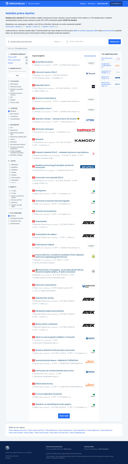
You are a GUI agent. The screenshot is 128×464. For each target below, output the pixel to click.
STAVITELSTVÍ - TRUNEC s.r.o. (106, 72)
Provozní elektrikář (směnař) (48, 394)
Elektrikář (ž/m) (42, 85)
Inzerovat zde (102, 4)
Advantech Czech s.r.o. (105, 77)
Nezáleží (12, 111)
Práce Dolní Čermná (41, 433)
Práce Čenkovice (106, 430)
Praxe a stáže (13, 102)
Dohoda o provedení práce (15, 90)
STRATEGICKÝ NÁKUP (44, 245)
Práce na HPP (12, 57)
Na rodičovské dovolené (16, 145)
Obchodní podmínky (12, 456)
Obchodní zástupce (44, 129)
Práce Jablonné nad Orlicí (18, 430)
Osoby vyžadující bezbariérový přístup (15, 151)
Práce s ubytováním (14, 60)
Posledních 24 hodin (15, 218)
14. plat (12, 193)
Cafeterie (13, 202)
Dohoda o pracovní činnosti (15, 94)
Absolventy (13, 130)
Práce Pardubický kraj (77, 433)
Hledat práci (114, 42)
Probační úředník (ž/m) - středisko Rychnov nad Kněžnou (62, 152)
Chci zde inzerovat (90, 56)
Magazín (83, 4)
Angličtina (13, 167)
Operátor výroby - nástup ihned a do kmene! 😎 (57, 119)
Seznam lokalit (89, 446)
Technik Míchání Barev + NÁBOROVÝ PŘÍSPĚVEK (56, 360)
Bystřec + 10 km (31, 27)
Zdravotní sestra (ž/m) (46, 72)
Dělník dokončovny (44, 384)
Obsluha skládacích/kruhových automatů (55, 350)
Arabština (13, 170)
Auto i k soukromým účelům (16, 196)
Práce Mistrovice (51, 430)
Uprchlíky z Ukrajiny (15, 155)
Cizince (11, 139)
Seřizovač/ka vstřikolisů (46, 324)
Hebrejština (13, 180)
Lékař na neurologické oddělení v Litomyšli (54, 337)
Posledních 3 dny (14, 221)
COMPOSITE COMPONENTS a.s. (106, 65)
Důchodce (12, 142)
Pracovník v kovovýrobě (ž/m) (49, 178)
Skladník (39, 139)
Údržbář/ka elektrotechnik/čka (49, 311)
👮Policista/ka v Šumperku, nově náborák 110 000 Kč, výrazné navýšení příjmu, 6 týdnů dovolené (59, 271)
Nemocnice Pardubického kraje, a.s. (106, 84)
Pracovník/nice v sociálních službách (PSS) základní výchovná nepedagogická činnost (59, 256)
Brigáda (10, 63)
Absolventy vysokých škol (17, 137)
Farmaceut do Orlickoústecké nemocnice (54, 371)
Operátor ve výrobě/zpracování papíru (53, 404)
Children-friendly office (15, 205)
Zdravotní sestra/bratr (45, 285)
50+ (10, 128)
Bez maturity (13, 114)
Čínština (12, 175)
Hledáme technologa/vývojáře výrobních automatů (54, 166)
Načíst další (64, 416)
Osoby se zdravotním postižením (16, 147)
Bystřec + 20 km (48, 27)
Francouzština (14, 178)
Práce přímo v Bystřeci (14, 27)
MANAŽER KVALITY (43, 109)
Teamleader (41, 221)
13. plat (12, 191)
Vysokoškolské (14, 119)
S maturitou (13, 116)
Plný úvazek (13, 84)
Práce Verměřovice (65, 430)
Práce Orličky (28, 433)
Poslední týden (14, 224)
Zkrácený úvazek (14, 87)
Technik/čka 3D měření (46, 234)
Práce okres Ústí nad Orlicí (59, 433)
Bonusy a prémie (15, 200)
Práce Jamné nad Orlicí (36, 430)
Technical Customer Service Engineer (52, 201)
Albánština (13, 165)
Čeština (12, 172)
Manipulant (40, 191)
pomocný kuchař (108, 31)
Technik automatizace (45, 211)
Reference (91, 4)
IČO (10, 97)
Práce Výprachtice (79, 430)
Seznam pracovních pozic (54, 446)
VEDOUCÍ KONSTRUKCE (45, 98)
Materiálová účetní (44, 62)
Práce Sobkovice (93, 430)
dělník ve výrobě (79, 31)
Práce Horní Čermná (16, 433)
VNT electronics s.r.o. (106, 59)
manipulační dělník (92, 31)
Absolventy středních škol (16, 133)
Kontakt (8, 458)
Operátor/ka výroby (44, 298)
